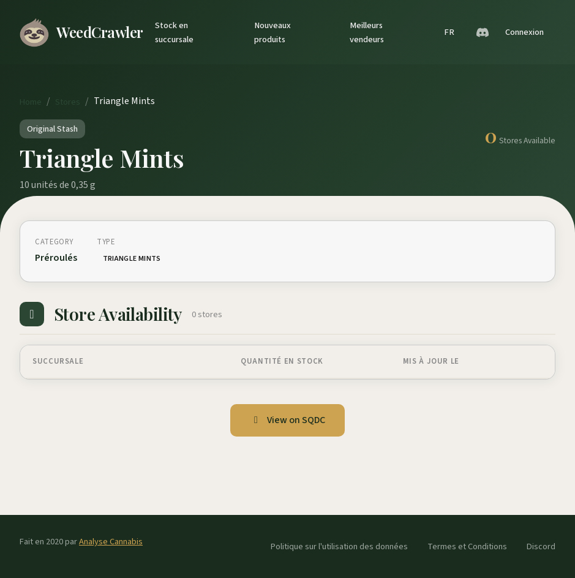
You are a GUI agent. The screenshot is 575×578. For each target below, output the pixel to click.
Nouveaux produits (272, 32)
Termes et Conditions (467, 546)
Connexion (524, 32)
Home (31, 102)
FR (449, 32)
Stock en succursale (174, 32)
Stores (67, 102)
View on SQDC (287, 420)
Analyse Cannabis (111, 541)
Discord (541, 546)
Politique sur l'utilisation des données (339, 546)
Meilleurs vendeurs (367, 32)
